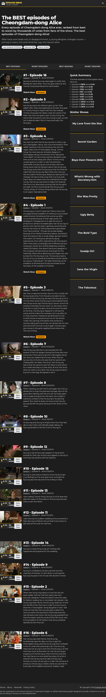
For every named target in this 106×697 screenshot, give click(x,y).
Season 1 (26, 78)
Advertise (18, 687)
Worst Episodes (40, 66)
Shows (2, 687)
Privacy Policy (29, 687)
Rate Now (18, 89)
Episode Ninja (100, 687)
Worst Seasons (92, 66)
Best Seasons (66, 66)
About (9, 687)
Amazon (41, 92)
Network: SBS (30, 47)
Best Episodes (13, 66)
